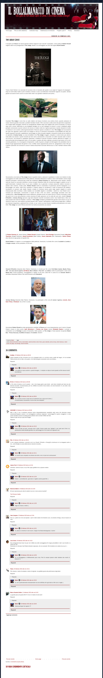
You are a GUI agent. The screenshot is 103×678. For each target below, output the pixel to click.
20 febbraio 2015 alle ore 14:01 (29, 528)
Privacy (70, 30)
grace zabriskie (45, 341)
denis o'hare (39, 341)
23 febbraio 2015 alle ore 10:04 (29, 603)
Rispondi (12, 361)
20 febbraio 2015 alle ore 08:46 (22, 382)
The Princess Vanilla (15, 494)
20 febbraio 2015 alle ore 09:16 (21, 440)
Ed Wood (26, 270)
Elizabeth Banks (58, 329)
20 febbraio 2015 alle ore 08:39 (29, 368)
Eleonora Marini (14, 488)
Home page (9, 30)
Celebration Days (33, 30)
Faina (11, 569)
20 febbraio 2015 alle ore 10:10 (29, 426)
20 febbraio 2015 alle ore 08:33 (23, 355)
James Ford (13, 465)
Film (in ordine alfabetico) (20, 30)
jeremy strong (53, 341)
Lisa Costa (13, 540)
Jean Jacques (14, 515)
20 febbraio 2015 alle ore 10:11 (29, 453)
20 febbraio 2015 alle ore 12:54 (26, 515)
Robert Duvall (31, 234)
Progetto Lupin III (61, 30)
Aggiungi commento (11, 615)
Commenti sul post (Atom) (17, 661)
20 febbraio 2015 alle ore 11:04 (29, 476)
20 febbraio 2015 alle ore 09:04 (29, 396)
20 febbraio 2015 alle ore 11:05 (29, 503)
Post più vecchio (66, 659)
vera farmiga (17, 343)
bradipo (12, 355)
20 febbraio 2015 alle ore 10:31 (25, 465)
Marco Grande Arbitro (16, 592)
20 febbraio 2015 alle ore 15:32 (29, 580)
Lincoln (65, 300)
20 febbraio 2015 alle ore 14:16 (24, 540)
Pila (11, 440)
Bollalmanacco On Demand (47, 30)
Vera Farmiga (50, 234)
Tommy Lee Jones (42, 329)
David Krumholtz (28, 236)
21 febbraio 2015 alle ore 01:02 (30, 592)
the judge (12, 343)
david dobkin (25, 341)
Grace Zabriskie (47, 236)
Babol (16, 368)
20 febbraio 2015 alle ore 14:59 (29, 555)
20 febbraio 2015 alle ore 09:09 (24, 410)
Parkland (16, 301)
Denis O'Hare (67, 236)
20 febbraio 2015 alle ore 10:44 (27, 488)
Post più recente (10, 659)
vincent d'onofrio (24, 343)
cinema (20, 341)
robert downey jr (60, 341)
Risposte (14, 365)
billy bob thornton (14, 341)
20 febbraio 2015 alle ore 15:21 (22, 569)
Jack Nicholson (29, 329)
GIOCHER (13, 410)
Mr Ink (12, 382)
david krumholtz (32, 341)
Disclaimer (77, 30)
